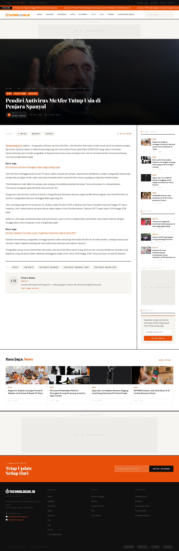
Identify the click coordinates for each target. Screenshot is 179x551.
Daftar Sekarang (161, 469)
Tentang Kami (142, 3)
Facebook (49, 134)
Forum (111, 14)
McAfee (15, 267)
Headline (44, 88)
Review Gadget (97, 496)
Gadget (50, 14)
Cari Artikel (96, 515)
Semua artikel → (166, 360)
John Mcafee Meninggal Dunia (76, 267)
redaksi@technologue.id (17, 517)
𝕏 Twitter (22, 134)
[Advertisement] (89, 66)
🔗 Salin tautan (124, 134)
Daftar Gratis (158, 338)
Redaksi (154, 3)
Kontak (170, 3)
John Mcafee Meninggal (48, 267)
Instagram (129, 547)
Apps (72, 14)
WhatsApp (36, 134)
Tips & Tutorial (97, 506)
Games (94, 501)
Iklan (162, 3)
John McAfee (29, 267)
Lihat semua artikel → (31, 288)
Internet (83, 14)
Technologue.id (14, 145)
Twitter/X (142, 547)
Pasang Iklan (140, 511)
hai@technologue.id (16, 520)
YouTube (155, 547)
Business (62, 14)
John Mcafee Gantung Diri (105, 267)
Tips (102, 14)
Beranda (9, 88)
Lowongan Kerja (126, 14)
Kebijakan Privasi (142, 515)
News (39, 14)
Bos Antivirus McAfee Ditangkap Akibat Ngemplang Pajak (33, 167)
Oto (93, 14)
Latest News (31, 88)
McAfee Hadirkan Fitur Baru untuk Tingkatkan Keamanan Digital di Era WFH (41, 233)
